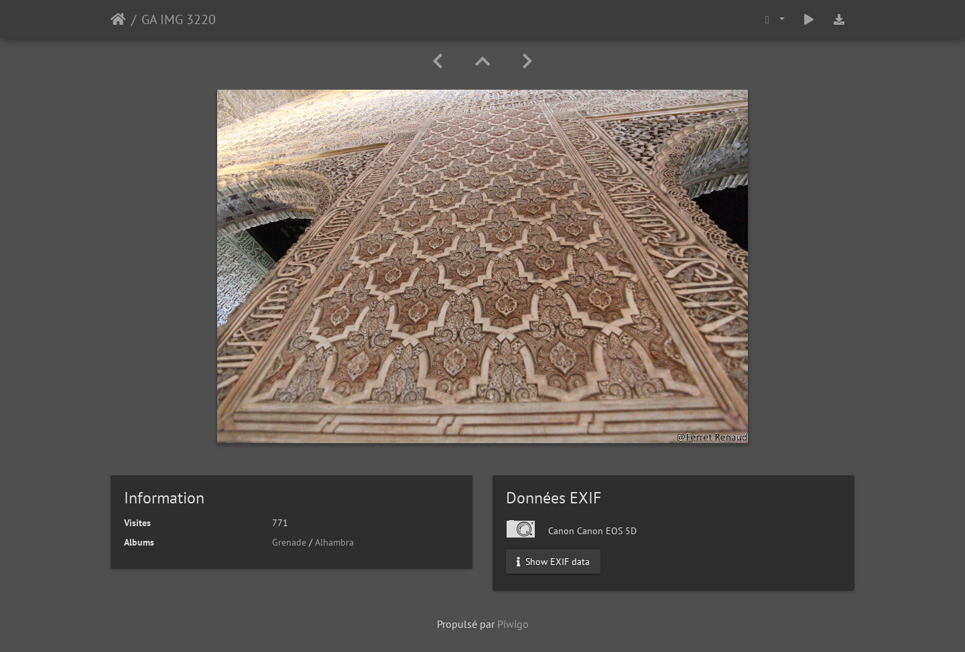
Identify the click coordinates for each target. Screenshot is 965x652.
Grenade (289, 542)
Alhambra (334, 542)
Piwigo (513, 624)
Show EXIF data (553, 562)
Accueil (118, 19)
